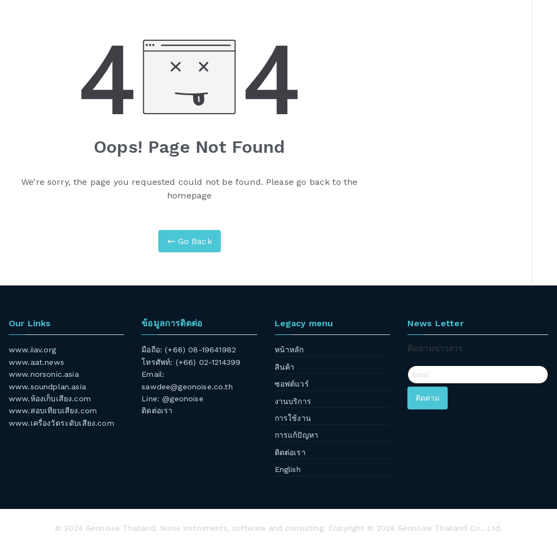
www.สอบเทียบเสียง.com (53, 410)
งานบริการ (293, 401)
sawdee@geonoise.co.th (186, 386)
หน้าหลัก (289, 349)
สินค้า (285, 367)
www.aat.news (36, 362)
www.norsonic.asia (44, 374)
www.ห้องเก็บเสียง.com (50, 398)
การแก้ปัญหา (296, 435)
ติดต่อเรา (156, 410)
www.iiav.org (32, 349)
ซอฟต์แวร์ (292, 384)
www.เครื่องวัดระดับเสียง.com (61, 423)
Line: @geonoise (172, 398)
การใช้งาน (293, 418)
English (288, 469)
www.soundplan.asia (47, 386)
